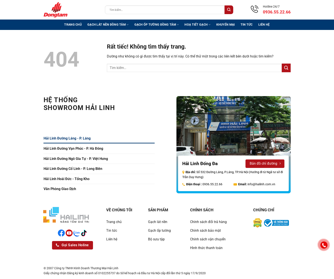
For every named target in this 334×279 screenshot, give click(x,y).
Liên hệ (264, 24)
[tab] (99, 138)
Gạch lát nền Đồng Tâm (108, 25)
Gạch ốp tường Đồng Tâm (156, 25)
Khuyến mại (225, 24)
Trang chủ (73, 24)
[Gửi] (229, 9)
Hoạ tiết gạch (197, 25)
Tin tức (247, 24)
